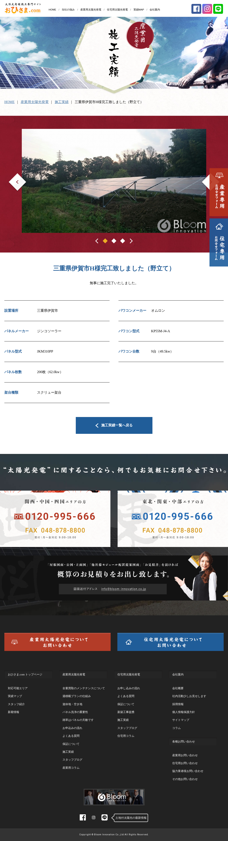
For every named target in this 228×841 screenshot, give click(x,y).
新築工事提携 (125, 712)
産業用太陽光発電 (90, 9)
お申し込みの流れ (128, 688)
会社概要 (178, 688)
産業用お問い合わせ (185, 755)
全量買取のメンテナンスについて (83, 688)
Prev (12, 176)
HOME (52, 9)
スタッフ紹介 (16, 704)
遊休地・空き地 (72, 704)
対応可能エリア (18, 688)
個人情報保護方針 (183, 712)
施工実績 (62, 102)
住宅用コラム (125, 735)
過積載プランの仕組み (76, 696)
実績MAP (138, 9)
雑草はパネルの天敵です (78, 720)
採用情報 (178, 704)
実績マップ (15, 696)
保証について (70, 744)
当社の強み (68, 9)
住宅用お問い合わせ (185, 763)
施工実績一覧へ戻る (114, 425)
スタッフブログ (72, 759)
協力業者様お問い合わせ (187, 771)
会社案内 (155, 9)
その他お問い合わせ (185, 779)
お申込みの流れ (72, 728)
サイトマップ (180, 720)
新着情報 (13, 712)
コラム (176, 728)
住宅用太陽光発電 (117, 9)
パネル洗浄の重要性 (75, 712)
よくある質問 (70, 735)
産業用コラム (70, 767)
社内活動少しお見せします (189, 696)
